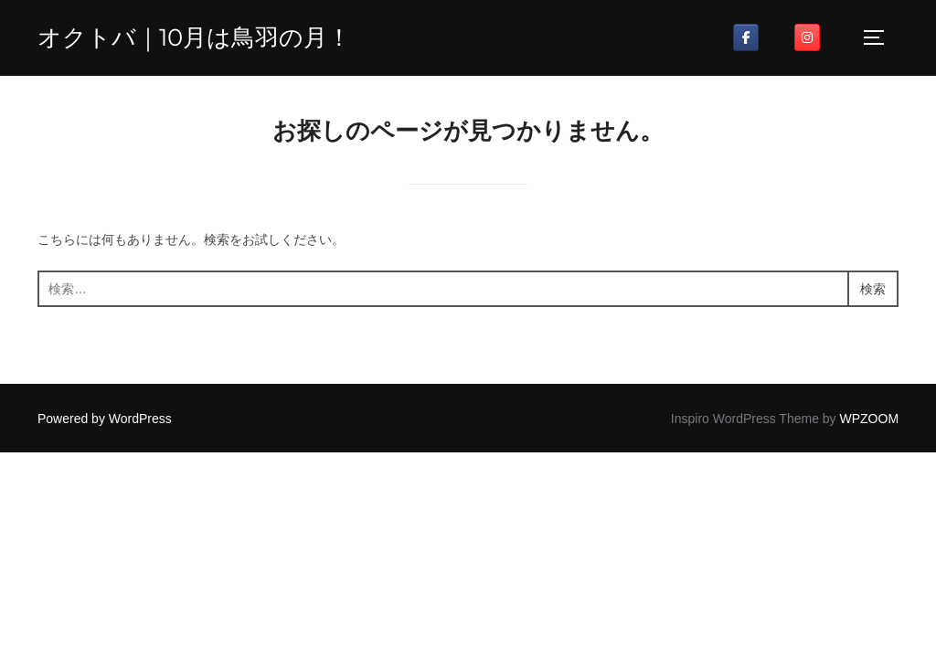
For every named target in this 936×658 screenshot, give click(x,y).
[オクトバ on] (776, 37)
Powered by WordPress (104, 418)
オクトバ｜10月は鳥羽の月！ (194, 37)
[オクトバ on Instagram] (807, 37)
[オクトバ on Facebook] (746, 37)
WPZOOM (869, 418)
